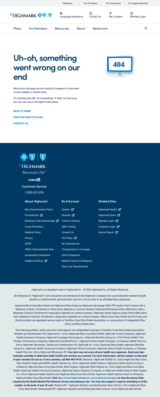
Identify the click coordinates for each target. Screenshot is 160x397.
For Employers (113, 3)
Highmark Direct (109, 215)
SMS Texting (69, 226)
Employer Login (109, 226)
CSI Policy (69, 237)
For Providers (90, 3)
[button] (146, 28)
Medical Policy (33, 232)
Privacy (29, 237)
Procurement (34, 215)
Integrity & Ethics (36, 260)
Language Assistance (71, 16)
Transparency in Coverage (76, 249)
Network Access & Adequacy (77, 260)
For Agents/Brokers (138, 3)
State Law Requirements (75, 266)
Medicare (67, 3)
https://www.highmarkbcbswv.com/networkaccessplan (88, 377)
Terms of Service (71, 220)
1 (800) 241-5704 (34, 192)
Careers (68, 209)
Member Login (138, 16)
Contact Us (95, 16)
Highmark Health (109, 209)
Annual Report (108, 232)
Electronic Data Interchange (42, 220)
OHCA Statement (71, 255)
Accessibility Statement (37, 255)
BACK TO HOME (22, 111)
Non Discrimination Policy (39, 209)
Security (68, 215)
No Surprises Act (71, 243)
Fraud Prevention (34, 226)
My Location (116, 16)
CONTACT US (20, 123)
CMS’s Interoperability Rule (39, 249)
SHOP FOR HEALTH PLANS (28, 117)
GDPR (28, 243)
